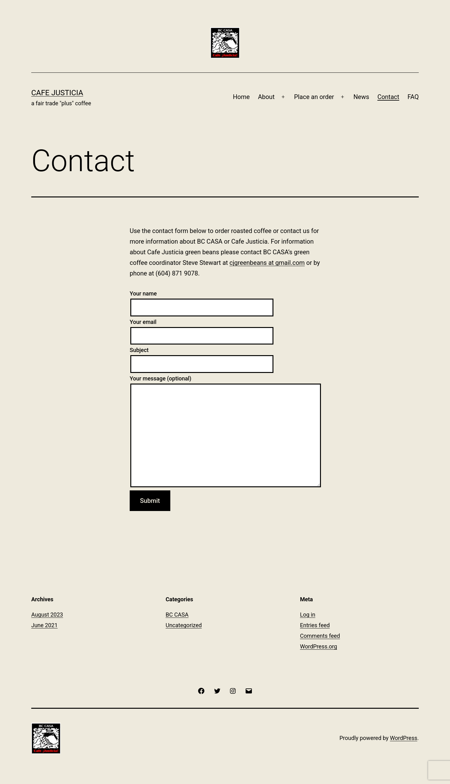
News (361, 97)
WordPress (403, 738)
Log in (307, 614)
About (266, 97)
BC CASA (177, 614)
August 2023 (47, 614)
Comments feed (320, 636)
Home (241, 97)
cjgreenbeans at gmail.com (267, 262)
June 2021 (44, 625)
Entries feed (315, 625)
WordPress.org (318, 646)
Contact (388, 97)
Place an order (314, 97)
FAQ (413, 97)
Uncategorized (184, 625)
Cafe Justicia (57, 92)
